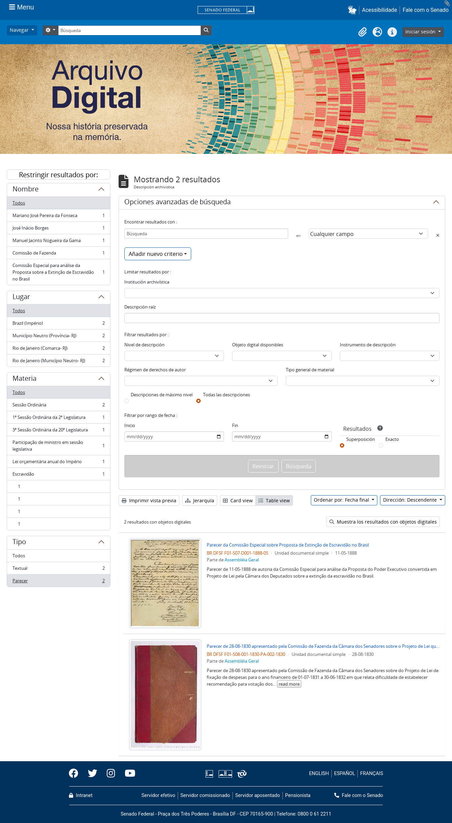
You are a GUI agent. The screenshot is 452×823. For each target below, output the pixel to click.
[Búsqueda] (129, 30)
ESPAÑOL (344, 773)
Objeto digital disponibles (257, 345)
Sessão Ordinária (58, 406)
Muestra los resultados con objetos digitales (383, 522)
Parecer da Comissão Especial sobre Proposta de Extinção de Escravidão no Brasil (288, 545)
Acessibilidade (379, 10)
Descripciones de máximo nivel (162, 395)
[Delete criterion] (438, 235)
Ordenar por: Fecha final (342, 500)
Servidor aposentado (257, 795)
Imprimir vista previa (149, 500)
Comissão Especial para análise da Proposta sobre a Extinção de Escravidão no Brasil (58, 272)
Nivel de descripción (144, 345)
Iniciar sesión (421, 31)
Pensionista (297, 795)
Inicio (129, 425)
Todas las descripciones (226, 395)
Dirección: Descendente (410, 500)
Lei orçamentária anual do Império (58, 463)
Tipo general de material (310, 370)
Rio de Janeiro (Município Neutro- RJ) (58, 362)
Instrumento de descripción (368, 345)
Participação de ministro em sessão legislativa (58, 445)
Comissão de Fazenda (58, 254)
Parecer (58, 582)
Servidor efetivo (158, 795)
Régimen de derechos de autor (155, 370)
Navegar (20, 30)
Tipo (19, 542)
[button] (353, 10)
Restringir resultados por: (58, 174)
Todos (18, 203)
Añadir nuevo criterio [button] (156, 254)
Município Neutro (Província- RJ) (58, 337)
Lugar (21, 297)
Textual (58, 570)
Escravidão (58, 475)
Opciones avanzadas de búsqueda (177, 203)
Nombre (25, 190)
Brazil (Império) (58, 324)
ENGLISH (319, 773)
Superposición (360, 439)
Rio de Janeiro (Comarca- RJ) (58, 349)
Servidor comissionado (205, 795)
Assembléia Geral (242, 560)
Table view (274, 500)
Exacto (392, 439)
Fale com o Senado (426, 10)
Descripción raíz (140, 307)
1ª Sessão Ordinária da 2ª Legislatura (58, 419)
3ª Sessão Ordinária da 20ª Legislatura (58, 431)
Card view (238, 500)
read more (289, 684)
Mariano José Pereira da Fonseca (58, 217)
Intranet (81, 795)
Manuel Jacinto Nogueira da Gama (58, 242)
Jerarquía (199, 500)
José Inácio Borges (58, 229)
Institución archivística (146, 282)
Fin (235, 425)
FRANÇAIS (371, 773)
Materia (24, 379)
